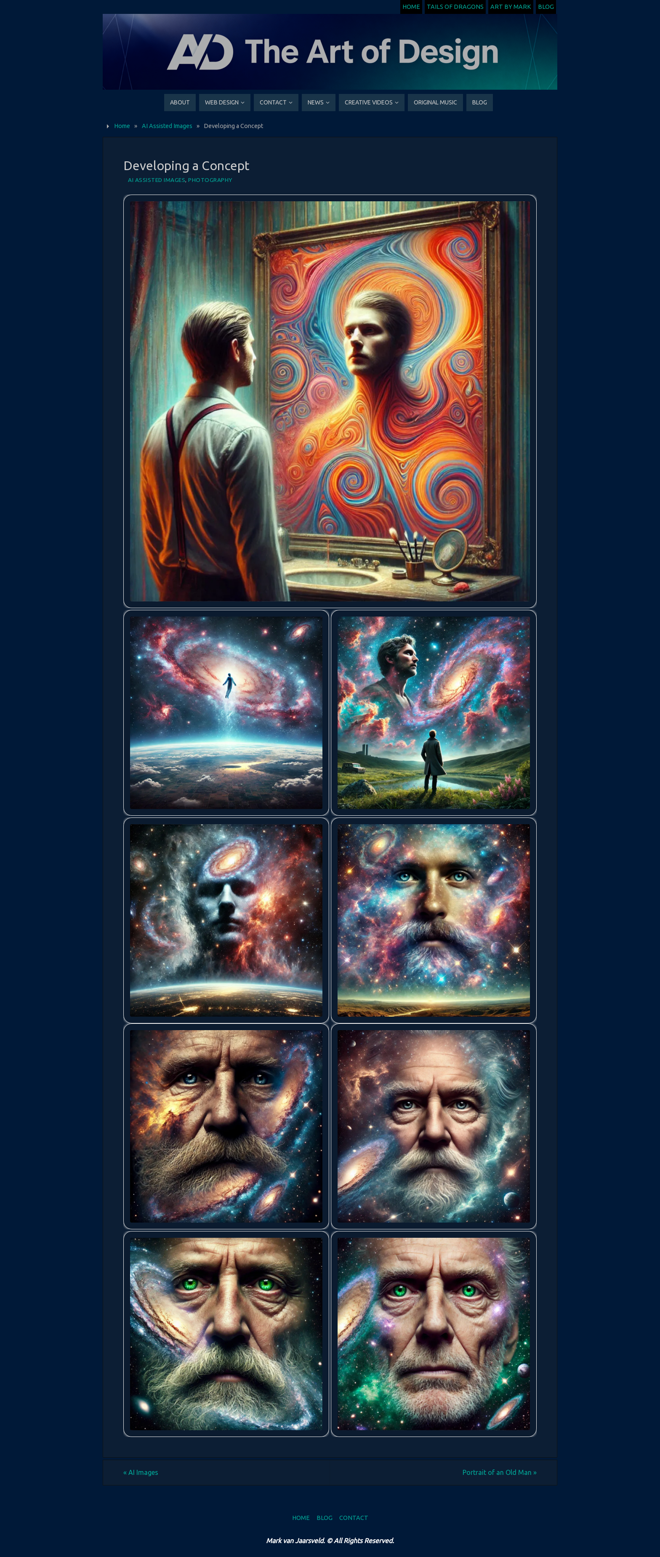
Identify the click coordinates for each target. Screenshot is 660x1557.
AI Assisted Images (167, 126)
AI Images (140, 1472)
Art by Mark (510, 6)
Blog (546, 6)
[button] (330, 401)
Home (411, 6)
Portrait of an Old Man (500, 1472)
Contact (353, 1517)
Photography (210, 179)
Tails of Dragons (455, 6)
